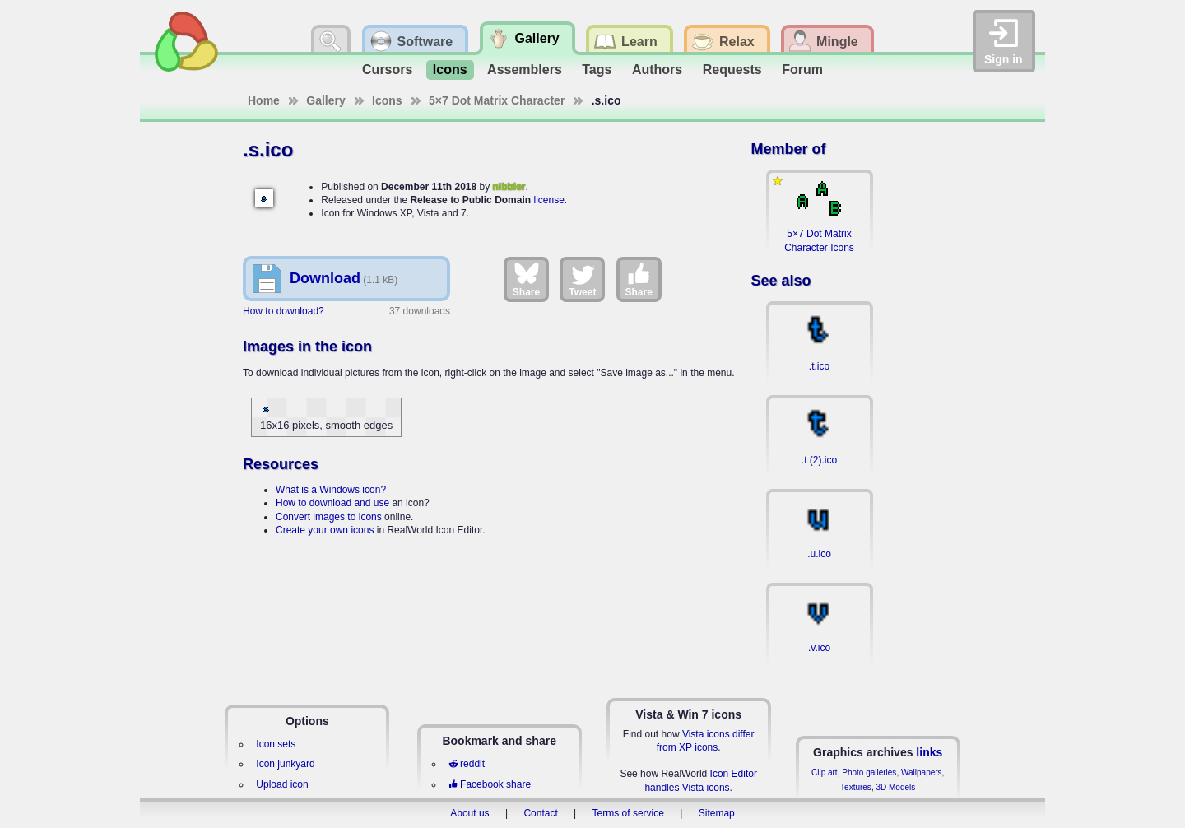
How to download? (283, 311)
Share (526, 279)
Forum (802, 70)
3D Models (895, 787)
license (548, 200)
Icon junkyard (285, 764)
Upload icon (282, 784)
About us (469, 813)
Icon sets (275, 744)
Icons (450, 70)
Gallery (325, 100)
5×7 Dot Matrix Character (497, 100)
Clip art (824, 772)
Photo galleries (869, 772)
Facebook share (489, 784)
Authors (657, 70)
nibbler (509, 187)
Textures (855, 787)
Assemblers (524, 70)
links (929, 752)
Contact (540, 813)
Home (264, 100)
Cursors (387, 70)
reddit (466, 764)
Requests (732, 70)
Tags (596, 70)
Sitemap (717, 813)
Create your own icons (325, 530)
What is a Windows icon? (331, 489)
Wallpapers (921, 772)
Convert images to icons (329, 517)
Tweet (582, 279)
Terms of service (628, 813)
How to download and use (332, 503)
